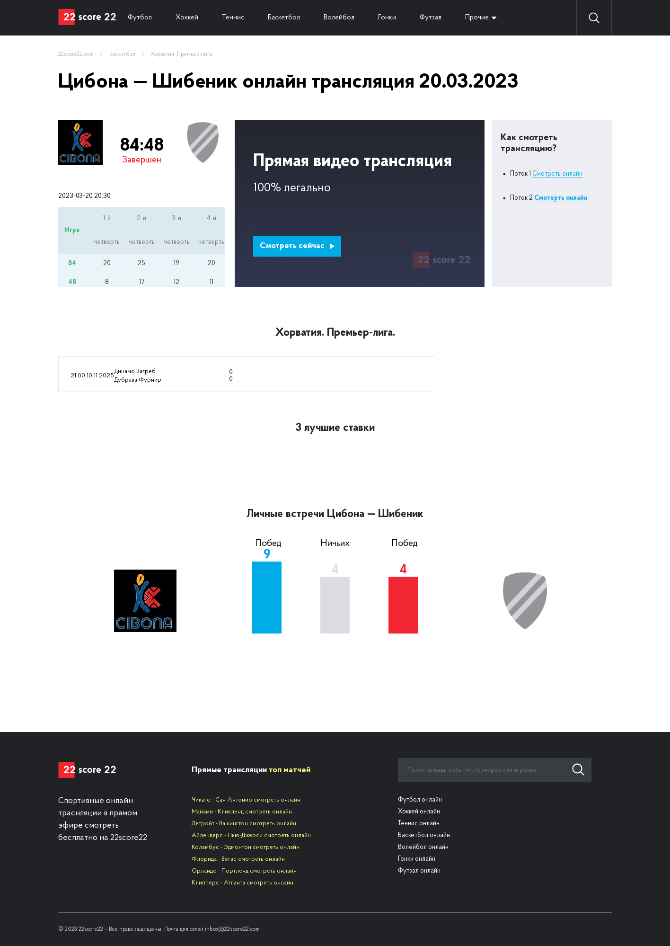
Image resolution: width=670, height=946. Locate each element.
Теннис (233, 17)
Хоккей (187, 17)
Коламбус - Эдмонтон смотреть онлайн (246, 847)
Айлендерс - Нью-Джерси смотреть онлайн (251, 835)
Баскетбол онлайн (424, 835)
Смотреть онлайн (557, 174)
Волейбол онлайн (423, 847)
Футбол (140, 17)
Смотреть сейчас (297, 245)
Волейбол (339, 17)
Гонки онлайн (416, 859)
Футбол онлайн (420, 799)
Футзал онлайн (419, 871)
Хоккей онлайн (419, 811)
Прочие (477, 17)
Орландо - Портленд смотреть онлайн (244, 871)
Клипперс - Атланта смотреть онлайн (242, 883)
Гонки (387, 17)
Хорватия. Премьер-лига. (182, 54)
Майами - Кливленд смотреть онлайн (242, 812)
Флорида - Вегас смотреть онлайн (238, 859)
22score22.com (76, 54)
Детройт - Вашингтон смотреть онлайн (244, 824)
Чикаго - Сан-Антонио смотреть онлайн (246, 800)
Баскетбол (284, 17)
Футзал (430, 17)
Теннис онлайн (419, 823)
